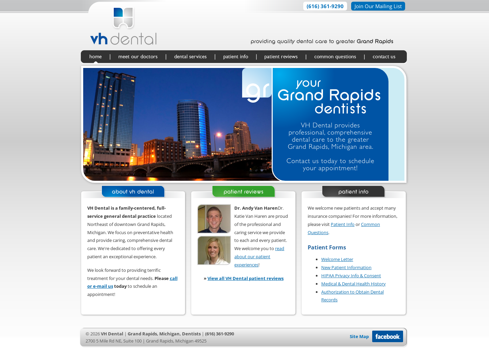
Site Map (359, 336)
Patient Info (343, 224)
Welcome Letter (337, 259)
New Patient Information (346, 267)
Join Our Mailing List (378, 6)
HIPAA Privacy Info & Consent (351, 276)
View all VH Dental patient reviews (245, 278)
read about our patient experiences (259, 256)
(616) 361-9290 (325, 6)
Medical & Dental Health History (353, 284)
